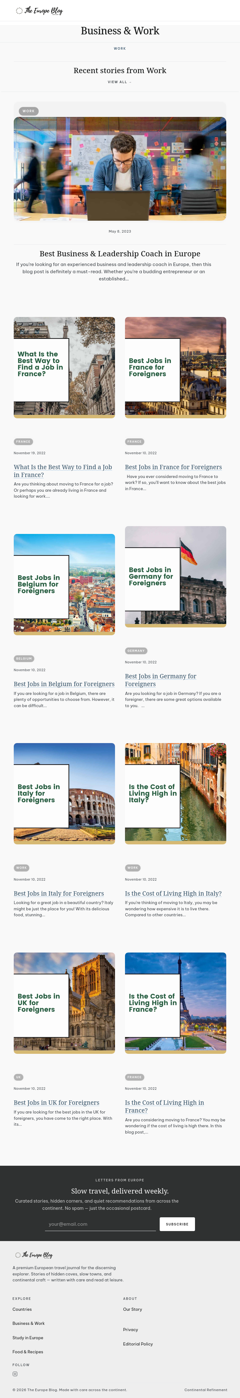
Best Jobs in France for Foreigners (173, 467)
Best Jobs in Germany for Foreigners (161, 680)
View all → (120, 82)
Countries (22, 1309)
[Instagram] (64, 1373)
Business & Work (28, 1323)
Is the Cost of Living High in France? (164, 1106)
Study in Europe (27, 1337)
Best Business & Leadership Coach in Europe (120, 253)
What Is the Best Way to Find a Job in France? (63, 471)
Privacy (130, 1329)
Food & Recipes (27, 1351)
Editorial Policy (138, 1343)
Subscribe (177, 1224)
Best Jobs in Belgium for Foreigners (64, 684)
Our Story (132, 1309)
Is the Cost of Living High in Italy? (173, 893)
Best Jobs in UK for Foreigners (56, 1103)
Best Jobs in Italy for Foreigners (59, 893)
